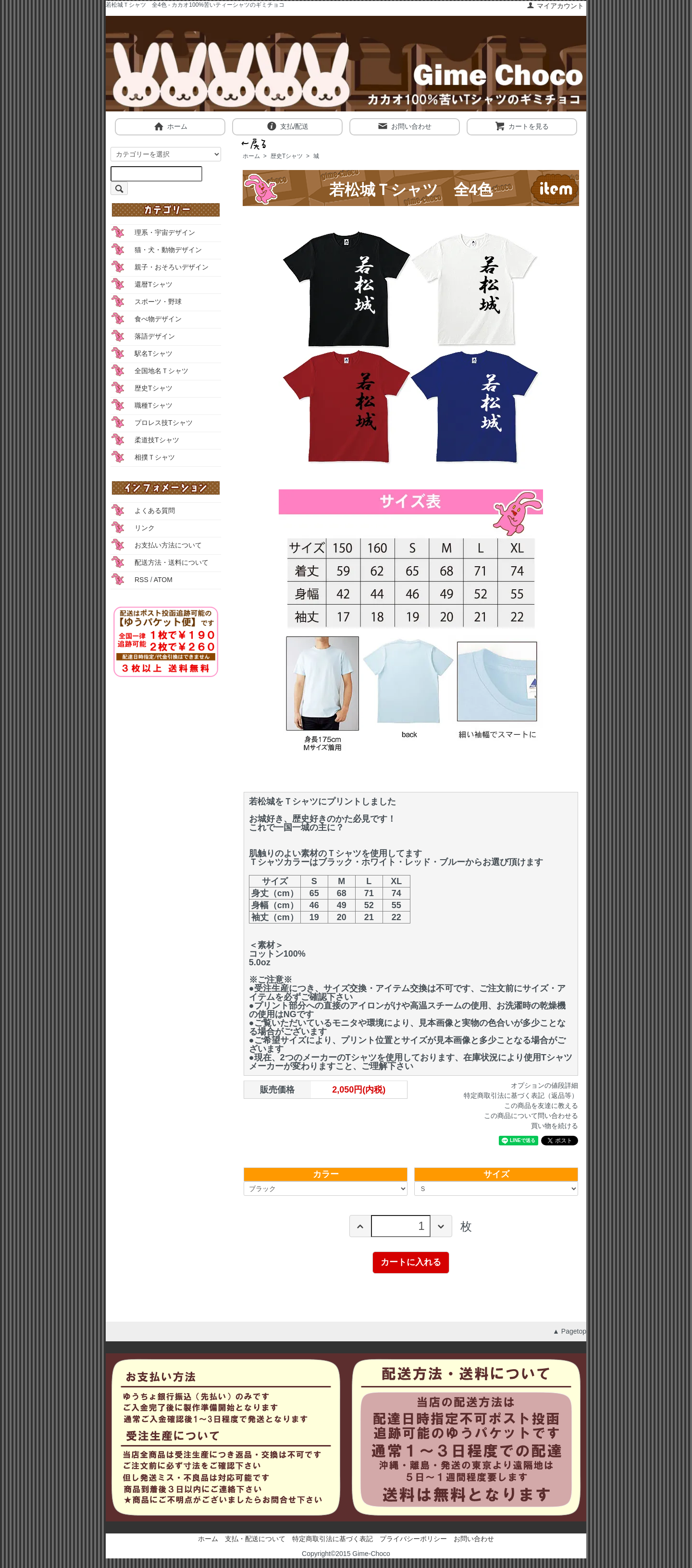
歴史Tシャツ (287, 156)
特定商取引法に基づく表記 (332, 1539)
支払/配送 (287, 126)
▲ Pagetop (569, 1331)
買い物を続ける (554, 1126)
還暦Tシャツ (154, 284)
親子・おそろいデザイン (172, 267)
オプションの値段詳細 (544, 1085)
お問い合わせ (404, 126)
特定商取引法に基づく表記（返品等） (521, 1095)
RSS (141, 579)
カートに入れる (411, 1262)
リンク (145, 528)
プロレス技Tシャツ (164, 422)
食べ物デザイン (158, 319)
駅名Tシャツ (154, 353)
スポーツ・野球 (158, 301)
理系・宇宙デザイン (165, 232)
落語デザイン (155, 336)
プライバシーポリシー (413, 1539)
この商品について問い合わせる (531, 1115)
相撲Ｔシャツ (155, 457)
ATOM (163, 579)
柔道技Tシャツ (157, 440)
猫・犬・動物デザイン (168, 250)
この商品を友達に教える (541, 1105)
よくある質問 (155, 510)
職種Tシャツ (154, 405)
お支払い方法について (168, 545)
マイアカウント (555, 6)
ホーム (170, 126)
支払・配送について (255, 1539)
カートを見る (521, 126)
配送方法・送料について (172, 562)
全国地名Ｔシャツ (161, 371)
